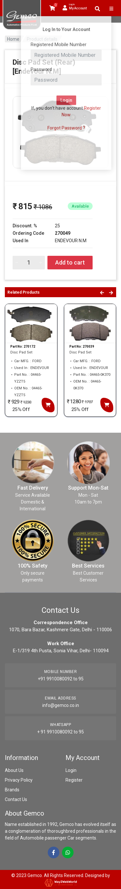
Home (13, 39)
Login (71, 770)
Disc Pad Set (21, 352)
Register (74, 780)
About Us (14, 770)
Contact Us (16, 799)
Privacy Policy (19, 780)
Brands (12, 789)
